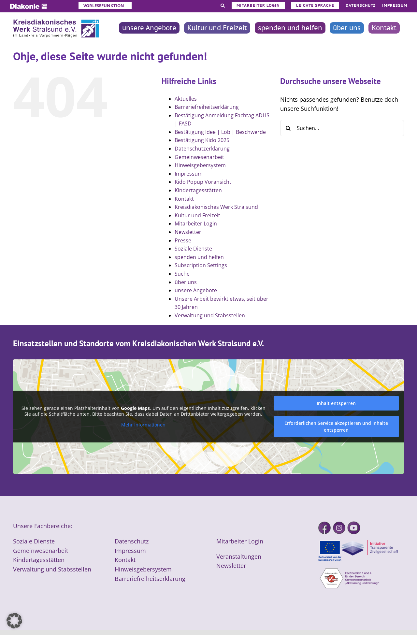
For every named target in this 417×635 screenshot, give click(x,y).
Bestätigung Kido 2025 (202, 140)
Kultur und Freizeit (197, 215)
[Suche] (288, 128)
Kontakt (184, 198)
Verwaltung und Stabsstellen (210, 315)
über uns (186, 282)
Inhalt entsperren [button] (336, 403)
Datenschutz (132, 541)
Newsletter (188, 232)
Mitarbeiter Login (196, 223)
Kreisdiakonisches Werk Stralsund (216, 206)
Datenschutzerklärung (202, 148)
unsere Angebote (196, 290)
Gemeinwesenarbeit (199, 157)
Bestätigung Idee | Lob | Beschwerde (220, 132)
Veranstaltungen (238, 556)
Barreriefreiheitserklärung (207, 106)
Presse (183, 240)
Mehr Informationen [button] (143, 425)
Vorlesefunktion (103, 5)
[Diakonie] (28, 6)
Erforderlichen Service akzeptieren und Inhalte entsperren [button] (336, 426)
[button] (14, 620)
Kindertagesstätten (198, 190)
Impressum (189, 173)
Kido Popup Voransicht (203, 181)
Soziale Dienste (193, 248)
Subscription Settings (201, 265)
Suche (182, 273)
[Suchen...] (342, 128)
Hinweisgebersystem (200, 165)
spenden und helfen (199, 257)
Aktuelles (186, 98)
